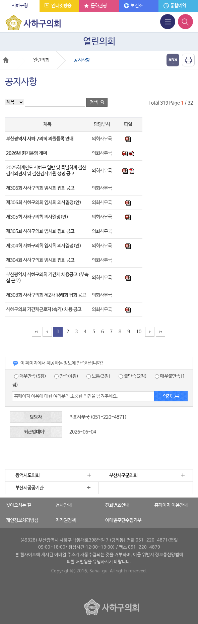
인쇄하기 (188, 60)
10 (138, 331)
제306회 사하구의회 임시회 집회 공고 (40, 188)
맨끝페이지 (160, 332)
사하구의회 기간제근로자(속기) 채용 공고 (43, 309)
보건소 (137, 5)
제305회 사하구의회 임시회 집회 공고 (40, 231)
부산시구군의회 (123, 475)
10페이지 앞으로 (47, 332)
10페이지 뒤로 (149, 332)
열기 (173, 60)
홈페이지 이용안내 (171, 505)
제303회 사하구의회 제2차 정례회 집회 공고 (46, 295)
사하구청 (20, 5)
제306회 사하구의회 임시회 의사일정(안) (43, 202)
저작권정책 (66, 520)
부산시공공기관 (29, 488)
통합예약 (178, 5)
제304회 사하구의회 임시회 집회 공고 (40, 260)
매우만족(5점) (30, 376)
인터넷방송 (61, 5)
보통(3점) (98, 376)
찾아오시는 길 (18, 505)
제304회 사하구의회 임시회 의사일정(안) (43, 245)
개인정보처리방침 (22, 520)
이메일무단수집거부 (123, 520)
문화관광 (99, 5)
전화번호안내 (117, 505)
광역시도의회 (27, 475)
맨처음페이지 (36, 332)
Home (6, 60)
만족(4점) (66, 376)
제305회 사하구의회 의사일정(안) (37, 217)
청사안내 (64, 505)
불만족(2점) (133, 376)
